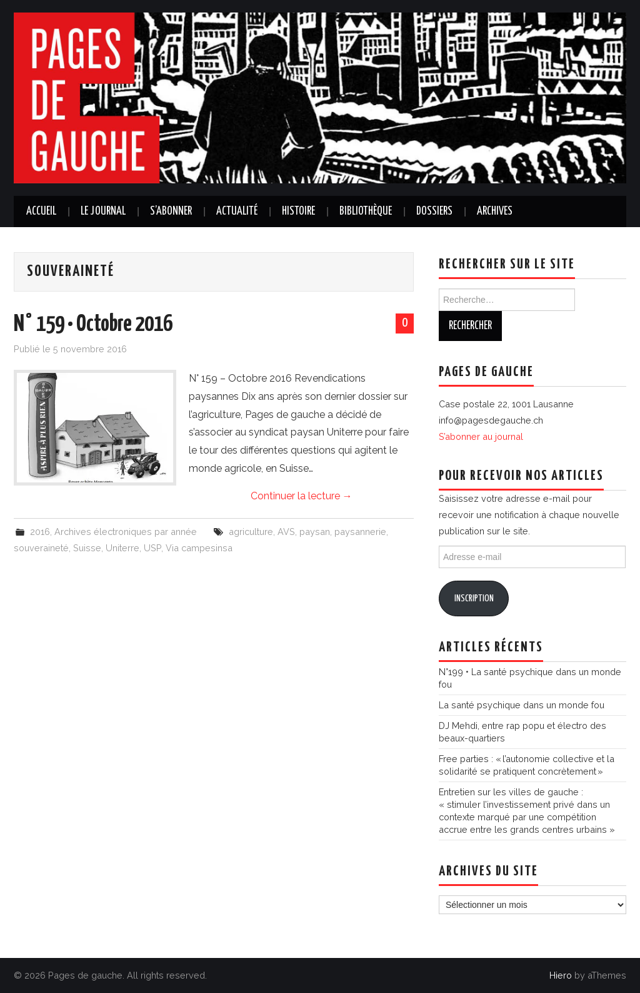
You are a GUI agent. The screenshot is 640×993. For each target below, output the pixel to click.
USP (152, 547)
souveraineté (41, 547)
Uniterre (122, 547)
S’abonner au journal (481, 436)
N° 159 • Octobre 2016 (93, 324)
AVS (286, 531)
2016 (40, 531)
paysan (314, 531)
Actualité (237, 211)
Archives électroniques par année (125, 531)
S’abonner (171, 211)
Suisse (87, 547)
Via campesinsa (199, 547)
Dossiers (434, 211)
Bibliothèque (365, 211)
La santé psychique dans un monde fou (521, 705)
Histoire (298, 211)
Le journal (103, 211)
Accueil (41, 211)
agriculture (251, 531)
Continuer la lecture (301, 496)
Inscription (474, 598)
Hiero (560, 975)
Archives (494, 211)
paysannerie (360, 531)
